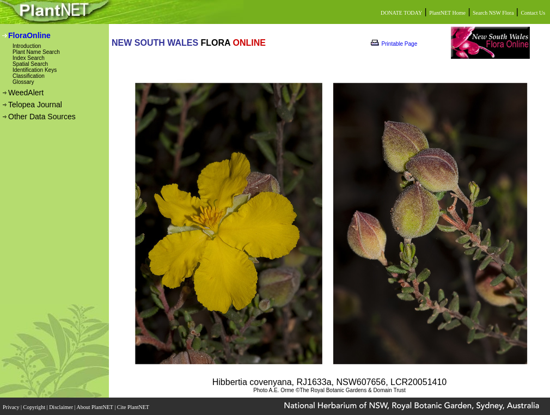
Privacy (12, 407)
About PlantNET (95, 407)
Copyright (35, 407)
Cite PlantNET (133, 407)
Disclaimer (61, 407)
